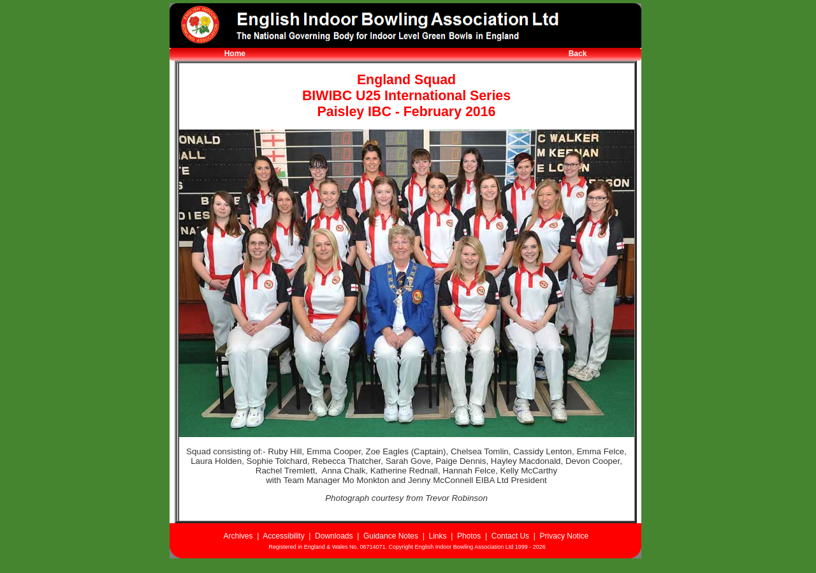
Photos (469, 536)
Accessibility (283, 536)
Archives (237, 536)
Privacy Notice (564, 536)
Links (437, 536)
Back (578, 53)
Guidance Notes (390, 536)
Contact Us (510, 536)
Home (234, 53)
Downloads (334, 536)
